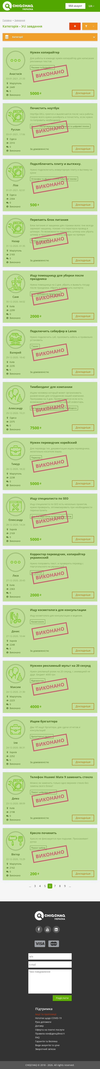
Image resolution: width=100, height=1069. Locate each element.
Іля (16, 742)
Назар (15, 241)
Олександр (16, 519)
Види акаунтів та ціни (47, 1045)
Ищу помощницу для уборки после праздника (57, 277)
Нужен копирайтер (44, 52)
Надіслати (62, 998)
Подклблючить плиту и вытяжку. (55, 164)
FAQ (37, 1037)
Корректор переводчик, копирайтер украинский (57, 556)
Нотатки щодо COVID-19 (48, 1018)
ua (91, 6)
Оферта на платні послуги (49, 1029)
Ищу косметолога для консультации (58, 610)
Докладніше (83, 93)
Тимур (15, 464)
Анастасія (15, 73)
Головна (7, 20)
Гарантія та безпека (46, 1041)
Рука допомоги (43, 1021)
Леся (16, 575)
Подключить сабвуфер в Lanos (53, 331)
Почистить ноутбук (44, 108)
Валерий (15, 352)
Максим (15, 687)
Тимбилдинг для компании (51, 387)
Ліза (15, 185)
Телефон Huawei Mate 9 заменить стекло (61, 777)
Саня (16, 296)
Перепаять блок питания (49, 220)
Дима (15, 798)
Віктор (15, 854)
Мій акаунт (75, 6)
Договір (39, 1025)
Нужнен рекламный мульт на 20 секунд (60, 665)
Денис (16, 631)
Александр (16, 408)
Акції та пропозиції (45, 1014)
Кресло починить (43, 833)
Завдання (19, 20)
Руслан (15, 129)
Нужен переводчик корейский (53, 442)
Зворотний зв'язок (45, 1049)
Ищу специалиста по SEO (49, 498)
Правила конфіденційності (50, 1033)
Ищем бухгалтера (43, 721)
